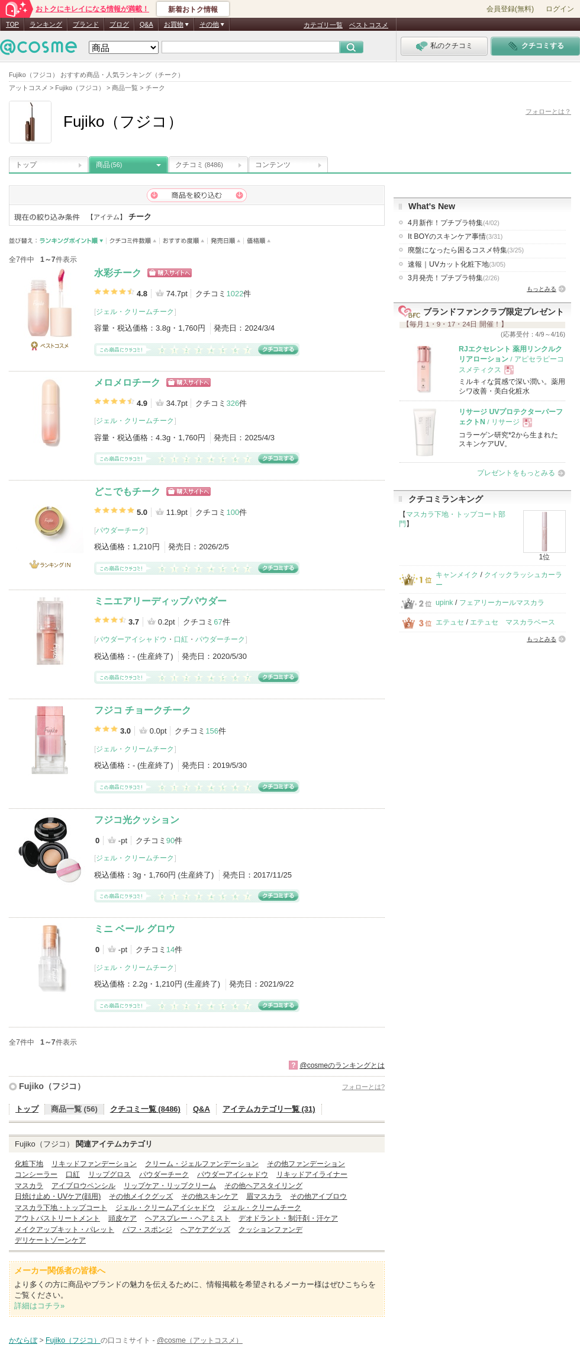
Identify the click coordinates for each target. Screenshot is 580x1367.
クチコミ (199, 165)
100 (232, 512)
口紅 (181, 639)
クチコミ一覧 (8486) (145, 1109)
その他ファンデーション (306, 1164)
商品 (109, 165)
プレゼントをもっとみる (516, 473)
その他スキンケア (209, 1196)
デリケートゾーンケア (50, 1240)
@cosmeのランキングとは (342, 1065)
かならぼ (23, 1340)
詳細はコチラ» (39, 1305)
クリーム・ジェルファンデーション (202, 1164)
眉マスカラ (264, 1196)
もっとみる (541, 289)
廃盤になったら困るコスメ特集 (466, 250)
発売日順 (226, 241)
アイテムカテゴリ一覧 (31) (269, 1109)
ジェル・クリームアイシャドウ (165, 1207)
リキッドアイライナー (311, 1174)
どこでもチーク (127, 491)
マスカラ (29, 1186)
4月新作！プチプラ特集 (454, 223)
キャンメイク (457, 575)
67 (218, 621)
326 (232, 403)
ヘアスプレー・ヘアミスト (187, 1218)
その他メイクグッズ (141, 1196)
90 (170, 840)
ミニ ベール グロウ (134, 929)
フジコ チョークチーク (142, 710)
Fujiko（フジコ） (52, 1086)
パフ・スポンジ (147, 1229)
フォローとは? (363, 1086)
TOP (12, 24)
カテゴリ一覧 (323, 24)
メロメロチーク (127, 382)
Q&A (146, 24)
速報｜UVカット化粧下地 (456, 264)
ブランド (86, 24)
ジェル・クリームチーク (135, 312)
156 (211, 730)
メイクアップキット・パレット (64, 1229)
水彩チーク (117, 273)
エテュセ (450, 622)
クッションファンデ (270, 1229)
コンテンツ (273, 165)
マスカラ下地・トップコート (61, 1207)
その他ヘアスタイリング (263, 1186)
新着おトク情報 (193, 9)
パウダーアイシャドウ (131, 639)
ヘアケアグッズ (205, 1229)
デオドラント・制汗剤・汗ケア (288, 1218)
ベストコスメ (368, 24)
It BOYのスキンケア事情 (455, 236)
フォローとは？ (548, 111)
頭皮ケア (122, 1218)
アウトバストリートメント (57, 1218)
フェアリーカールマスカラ (501, 602)
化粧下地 (29, 1164)
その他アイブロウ (318, 1196)
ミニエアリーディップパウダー (160, 601)
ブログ (119, 24)
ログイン (560, 9)
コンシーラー (36, 1174)
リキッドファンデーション (94, 1164)
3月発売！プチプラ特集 (454, 278)
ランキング (46, 24)
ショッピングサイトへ (169, 272)
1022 (234, 293)
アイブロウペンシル (83, 1186)
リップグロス (109, 1174)
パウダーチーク (121, 530)
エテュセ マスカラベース (512, 622)
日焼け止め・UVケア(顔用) (58, 1196)
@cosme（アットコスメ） (200, 1340)
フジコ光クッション (136, 820)
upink (444, 602)
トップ (26, 165)
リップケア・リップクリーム (170, 1186)
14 (170, 949)
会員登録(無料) (510, 9)
